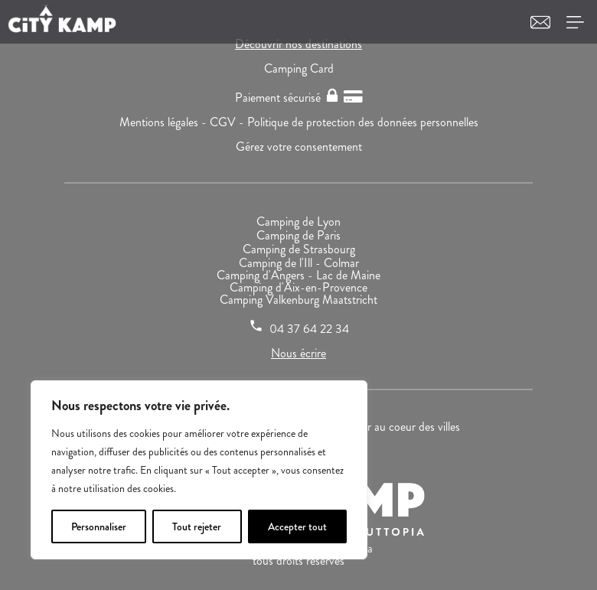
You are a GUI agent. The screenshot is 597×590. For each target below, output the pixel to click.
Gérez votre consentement (299, 146)
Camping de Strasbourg (299, 249)
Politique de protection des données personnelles (362, 122)
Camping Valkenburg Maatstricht (298, 299)
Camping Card (299, 68)
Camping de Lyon (298, 221)
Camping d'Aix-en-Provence (298, 287)
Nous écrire (298, 353)
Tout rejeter (196, 526)
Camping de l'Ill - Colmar (299, 263)
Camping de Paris (298, 235)
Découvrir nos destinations (298, 44)
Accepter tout (297, 526)
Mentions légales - (164, 122)
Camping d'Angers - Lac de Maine (298, 275)
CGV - (228, 122)
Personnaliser (98, 526)
